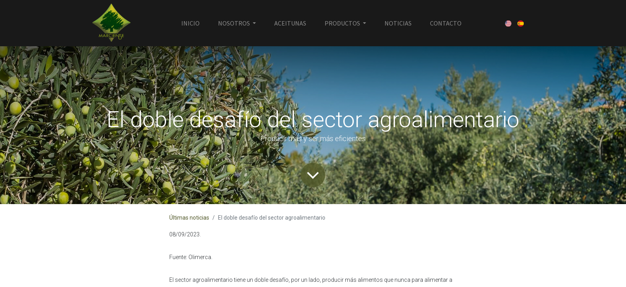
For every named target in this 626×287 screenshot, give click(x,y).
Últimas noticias (189, 217)
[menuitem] (190, 23)
